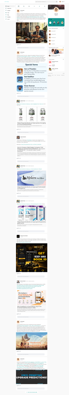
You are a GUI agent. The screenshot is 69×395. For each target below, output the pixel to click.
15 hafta (21, 138)
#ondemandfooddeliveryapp (22, 286)
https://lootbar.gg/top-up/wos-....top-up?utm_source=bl (30, 56)
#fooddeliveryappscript (28, 285)
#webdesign (29, 140)
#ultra (40, 204)
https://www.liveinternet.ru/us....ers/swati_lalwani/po (31, 144)
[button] (46, 2)
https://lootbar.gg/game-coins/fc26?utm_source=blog (35, 362)
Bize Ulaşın (58, 75)
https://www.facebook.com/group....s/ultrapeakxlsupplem (28, 204)
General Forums (55, 61)
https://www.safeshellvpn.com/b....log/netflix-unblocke (30, 17)
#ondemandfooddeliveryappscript (34, 286)
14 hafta (21, 11)
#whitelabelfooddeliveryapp (38, 285)
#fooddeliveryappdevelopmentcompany (24, 288)
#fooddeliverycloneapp (21, 287)
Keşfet (53, 75)
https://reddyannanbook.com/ (24, 242)
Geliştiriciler (62, 75)
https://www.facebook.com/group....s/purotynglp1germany (28, 104)
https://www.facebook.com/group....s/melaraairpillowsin (27, 169)
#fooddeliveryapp (20, 285)
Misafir (56, 14)
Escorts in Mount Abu (55, 55)
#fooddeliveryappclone (30, 287)
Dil (63, 73)
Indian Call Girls (55, 68)
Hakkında (49, 75)
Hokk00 (53, 65)
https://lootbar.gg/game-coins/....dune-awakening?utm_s (30, 325)
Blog (55, 75)
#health (40, 169)
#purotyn (41, 104)
